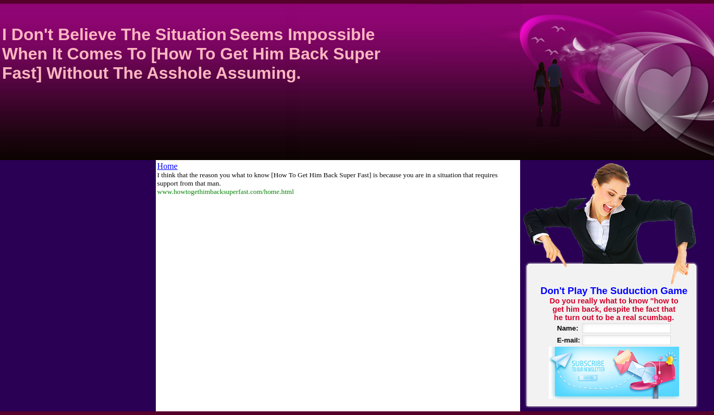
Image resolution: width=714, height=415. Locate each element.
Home (167, 166)
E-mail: (568, 340)
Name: (567, 328)
